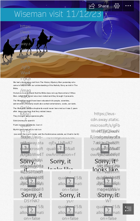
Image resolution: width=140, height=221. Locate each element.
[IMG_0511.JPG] (60, 153)
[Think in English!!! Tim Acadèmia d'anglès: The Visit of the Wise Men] (70, 39)
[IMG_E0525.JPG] (70, 185)
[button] (98, 5)
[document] (70, 110)
